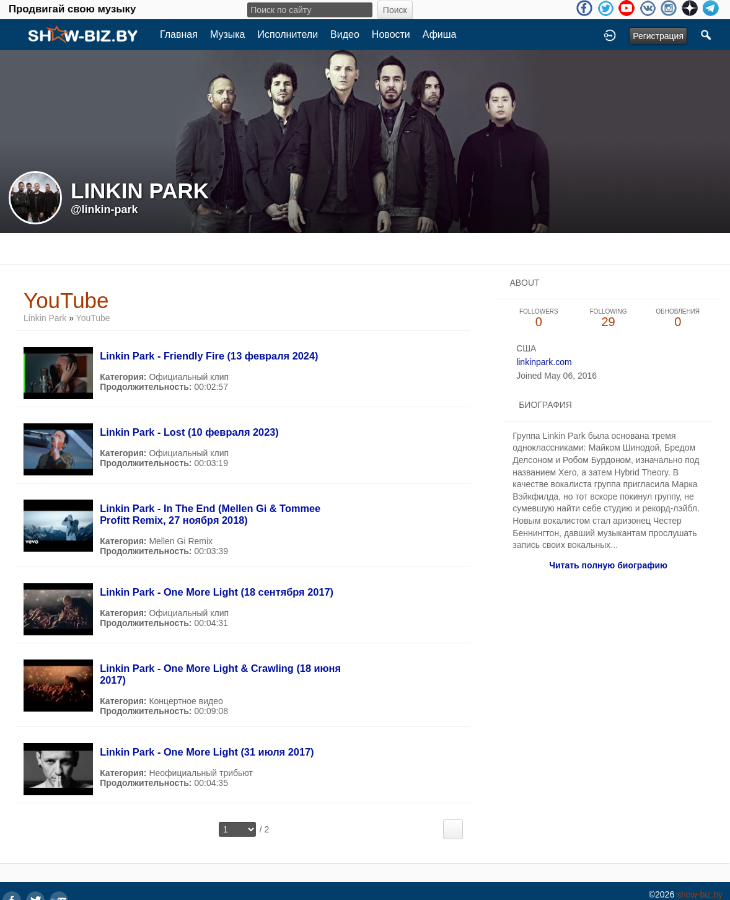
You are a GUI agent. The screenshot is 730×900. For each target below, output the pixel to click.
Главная (179, 34)
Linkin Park (45, 318)
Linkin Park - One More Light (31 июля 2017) (207, 751)
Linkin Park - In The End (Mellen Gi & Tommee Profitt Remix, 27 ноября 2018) (210, 514)
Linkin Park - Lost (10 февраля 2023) (189, 432)
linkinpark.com (543, 362)
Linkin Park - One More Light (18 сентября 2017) (216, 592)
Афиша (440, 34)
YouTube (93, 318)
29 (608, 318)
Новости (391, 34)
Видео (344, 34)
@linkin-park (104, 209)
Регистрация (658, 36)
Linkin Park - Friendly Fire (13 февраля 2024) (209, 355)
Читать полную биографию (608, 565)
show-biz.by (700, 894)
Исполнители (288, 34)
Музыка (227, 34)
